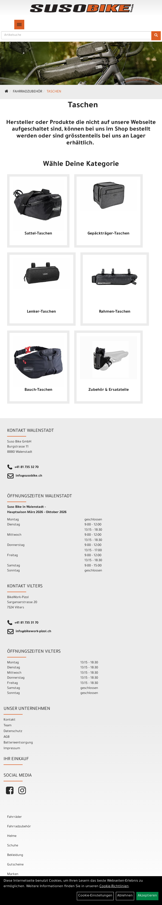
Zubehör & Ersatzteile (108, 390)
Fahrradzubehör (27, 92)
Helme (11, 836)
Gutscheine (15, 865)
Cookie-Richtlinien (114, 887)
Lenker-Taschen (41, 312)
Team (7, 725)
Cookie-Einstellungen (95, 896)
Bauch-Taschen (38, 390)
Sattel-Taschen (38, 234)
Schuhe (12, 846)
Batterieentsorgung (18, 743)
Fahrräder (14, 817)
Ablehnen (125, 896)
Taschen (54, 92)
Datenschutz (13, 731)
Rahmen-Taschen (114, 312)
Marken (12, 874)
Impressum (12, 748)
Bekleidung (15, 855)
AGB (7, 737)
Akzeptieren (147, 896)
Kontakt (9, 720)
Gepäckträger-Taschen (108, 234)
